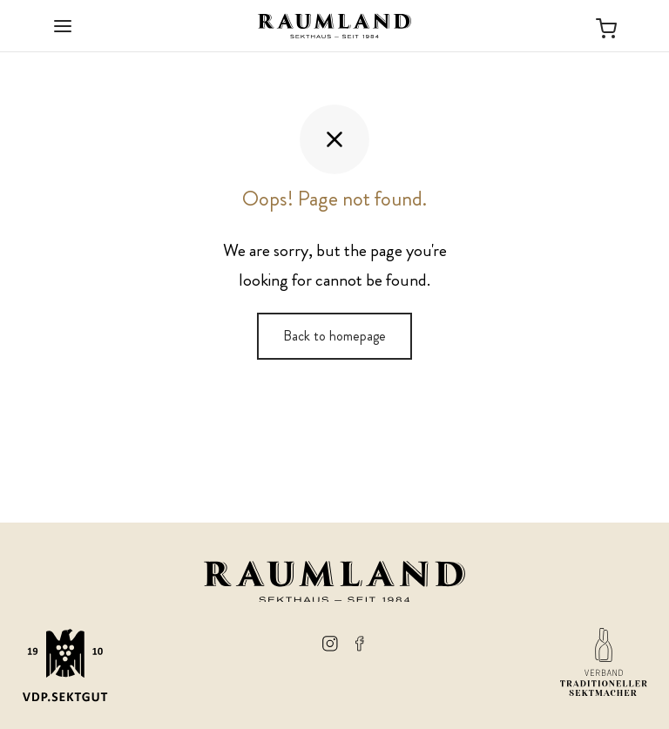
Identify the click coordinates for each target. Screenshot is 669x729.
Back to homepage (334, 336)
